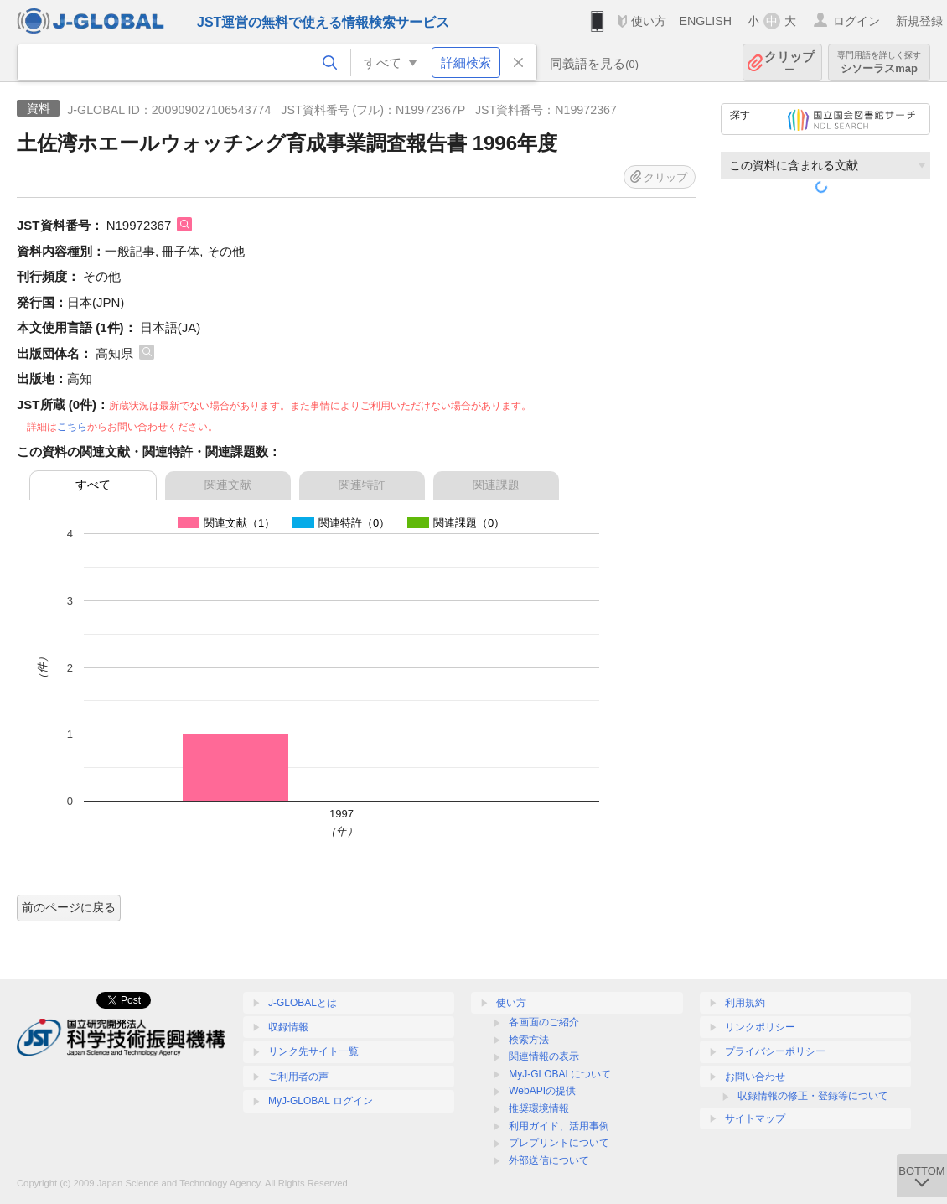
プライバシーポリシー (775, 1051)
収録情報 (288, 1027)
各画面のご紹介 (544, 1022)
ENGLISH (705, 21)
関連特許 (362, 484)
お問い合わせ (755, 1076)
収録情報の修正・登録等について (812, 1096)
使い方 (648, 21)
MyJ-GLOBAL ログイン (320, 1101)
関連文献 (227, 484)
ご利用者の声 (298, 1076)
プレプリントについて (559, 1143)
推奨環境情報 (539, 1108)
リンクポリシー (760, 1027)
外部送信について (549, 1160)
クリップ (789, 62)
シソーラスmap (879, 62)
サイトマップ (755, 1118)
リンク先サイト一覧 (313, 1051)
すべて (93, 484)
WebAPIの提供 (542, 1091)
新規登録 (919, 21)
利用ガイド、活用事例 (559, 1126)
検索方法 (529, 1040)
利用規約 (745, 1003)
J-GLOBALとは (302, 1003)
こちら (72, 427)
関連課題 (496, 484)
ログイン (856, 21)
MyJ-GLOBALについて (560, 1074)
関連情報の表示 (544, 1056)
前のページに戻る (69, 907)
